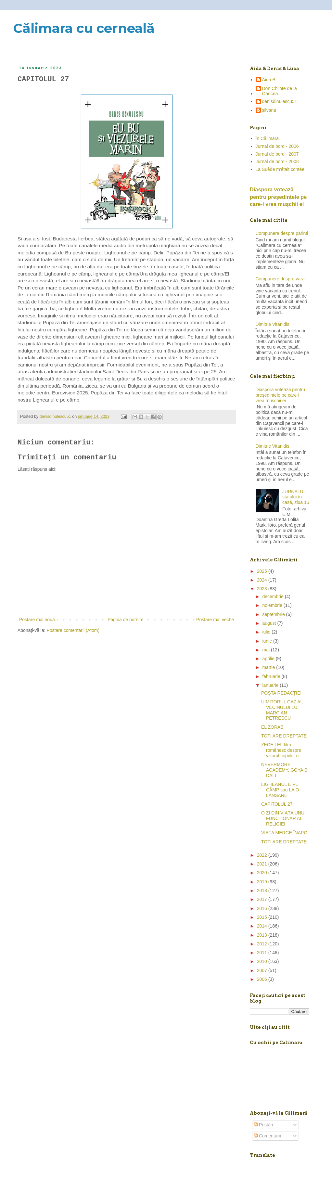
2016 (262, 908)
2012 (262, 943)
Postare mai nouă (37, 619)
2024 (262, 580)
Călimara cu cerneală (84, 28)
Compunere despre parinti (282, 233)
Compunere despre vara (280, 278)
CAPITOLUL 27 (277, 804)
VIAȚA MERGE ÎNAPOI (285, 832)
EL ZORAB (272, 727)
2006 (262, 979)
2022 (262, 855)
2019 (262, 881)
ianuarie (271, 685)
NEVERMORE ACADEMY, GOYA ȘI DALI (285, 770)
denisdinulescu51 (279, 101)
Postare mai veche (215, 619)
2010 (262, 961)
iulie (267, 631)
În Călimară (267, 138)
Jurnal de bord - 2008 (277, 161)
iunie (267, 641)
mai (266, 649)
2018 (262, 890)
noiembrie (272, 605)
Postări (263, 1124)
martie (269, 667)
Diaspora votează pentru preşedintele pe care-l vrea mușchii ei (278, 196)
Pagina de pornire (126, 619)
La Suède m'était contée (280, 169)
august (269, 623)
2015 (262, 917)
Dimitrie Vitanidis (272, 324)
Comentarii (267, 1135)
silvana (269, 110)
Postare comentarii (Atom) (73, 630)
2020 (262, 872)
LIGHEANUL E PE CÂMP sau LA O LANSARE (280, 790)
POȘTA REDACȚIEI (281, 693)
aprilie (268, 658)
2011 (262, 952)
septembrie (274, 614)
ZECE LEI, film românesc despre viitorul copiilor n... (281, 750)
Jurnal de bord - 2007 (277, 154)
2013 (262, 935)
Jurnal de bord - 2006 (277, 146)
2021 (262, 863)
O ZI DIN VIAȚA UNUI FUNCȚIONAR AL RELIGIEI (283, 818)
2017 (262, 899)
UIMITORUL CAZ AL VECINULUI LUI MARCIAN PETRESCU (282, 710)
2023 (262, 588)
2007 (262, 970)
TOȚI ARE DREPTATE (284, 735)
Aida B (268, 79)
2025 (262, 571)
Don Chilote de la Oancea (279, 91)
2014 (262, 926)
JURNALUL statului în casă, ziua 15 (295, 497)
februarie (271, 676)
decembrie (273, 596)
